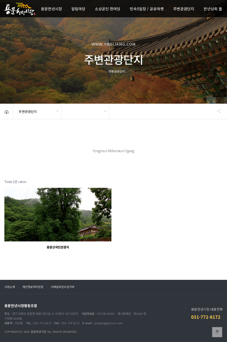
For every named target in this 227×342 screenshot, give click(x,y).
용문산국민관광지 (58, 247)
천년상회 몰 (213, 8)
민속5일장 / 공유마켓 (147, 8)
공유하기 (217, 111)
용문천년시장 (51, 8)
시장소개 (9, 287)
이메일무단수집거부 (62, 287)
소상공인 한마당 (107, 8)
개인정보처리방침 (32, 287)
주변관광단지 (183, 8)
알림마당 (78, 8)
